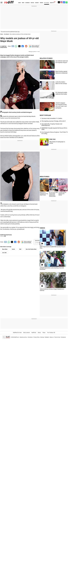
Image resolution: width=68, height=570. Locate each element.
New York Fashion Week (31, 249)
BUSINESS (27, 2)
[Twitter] (59, 2)
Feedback (47, 337)
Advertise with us (23, 337)
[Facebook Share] (22, 46)
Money (39, 332)
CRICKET (37, 2)
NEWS (23, 2)
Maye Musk (4, 249)
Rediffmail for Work (17, 332)
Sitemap (42, 337)
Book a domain (26, 332)
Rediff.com (16, 337)
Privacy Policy (36, 337)
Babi (20, 249)
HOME (19, 2)
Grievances (63, 337)
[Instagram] (61, 2)
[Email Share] (12, 46)
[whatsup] (66, 2)
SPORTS (41, 2)
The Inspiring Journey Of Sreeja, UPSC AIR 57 (53, 121)
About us (52, 337)
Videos (43, 332)
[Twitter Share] (19, 46)
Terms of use (57, 337)
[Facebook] (64, 2)
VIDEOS (42, 228)
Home (1, 34)
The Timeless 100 (51, 332)
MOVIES (32, 2)
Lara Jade (4, 252)
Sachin (13, 249)
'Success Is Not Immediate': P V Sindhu (51, 118)
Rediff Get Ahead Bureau (3, 47)
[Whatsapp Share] (16, 46)
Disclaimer (30, 337)
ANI (5, 236)
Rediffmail (34, 332)
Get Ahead (6, 34)
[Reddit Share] (25, 46)
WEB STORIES (44, 176)
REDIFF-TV (52, 2)
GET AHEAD (46, 2)
